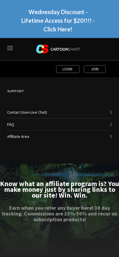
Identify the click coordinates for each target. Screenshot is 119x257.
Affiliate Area (18, 136)
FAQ (10, 124)
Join (95, 69)
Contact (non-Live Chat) (27, 112)
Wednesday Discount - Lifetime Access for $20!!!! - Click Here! (58, 20)
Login (68, 69)
